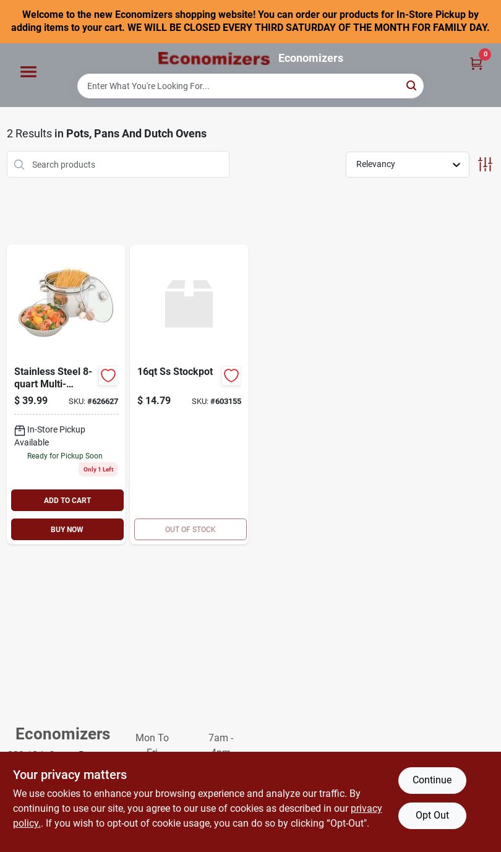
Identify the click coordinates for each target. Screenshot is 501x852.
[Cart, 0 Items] (476, 63)
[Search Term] (250, 86)
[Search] (412, 85)
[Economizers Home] (214, 58)
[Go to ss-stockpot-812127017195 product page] (189, 394)
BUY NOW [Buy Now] (67, 529)
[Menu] (28, 72)
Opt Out (432, 815)
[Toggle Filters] (485, 164)
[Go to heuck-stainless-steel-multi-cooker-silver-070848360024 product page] (66, 394)
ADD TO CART (67, 500)
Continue (432, 780)
